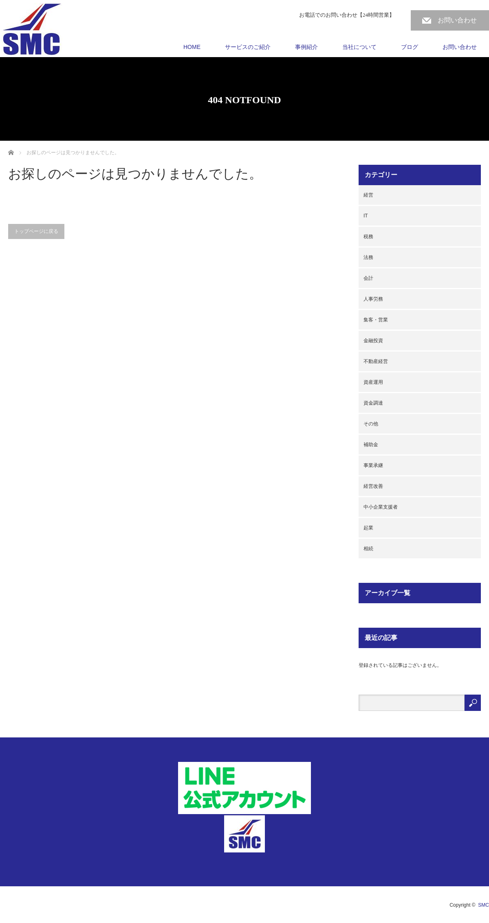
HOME (191, 47)
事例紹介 (306, 47)
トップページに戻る (36, 231)
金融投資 (373, 340)
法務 (368, 257)
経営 (368, 195)
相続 (368, 548)
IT (365, 216)
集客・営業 (375, 320)
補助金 (370, 444)
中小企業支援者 (380, 507)
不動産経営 (375, 361)
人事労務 (373, 299)
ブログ (409, 47)
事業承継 (373, 465)
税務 (368, 236)
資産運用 (373, 382)
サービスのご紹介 (248, 47)
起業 (368, 528)
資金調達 (373, 403)
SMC (483, 905)
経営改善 (373, 486)
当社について (359, 47)
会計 (368, 278)
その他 (370, 424)
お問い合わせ (457, 20)
